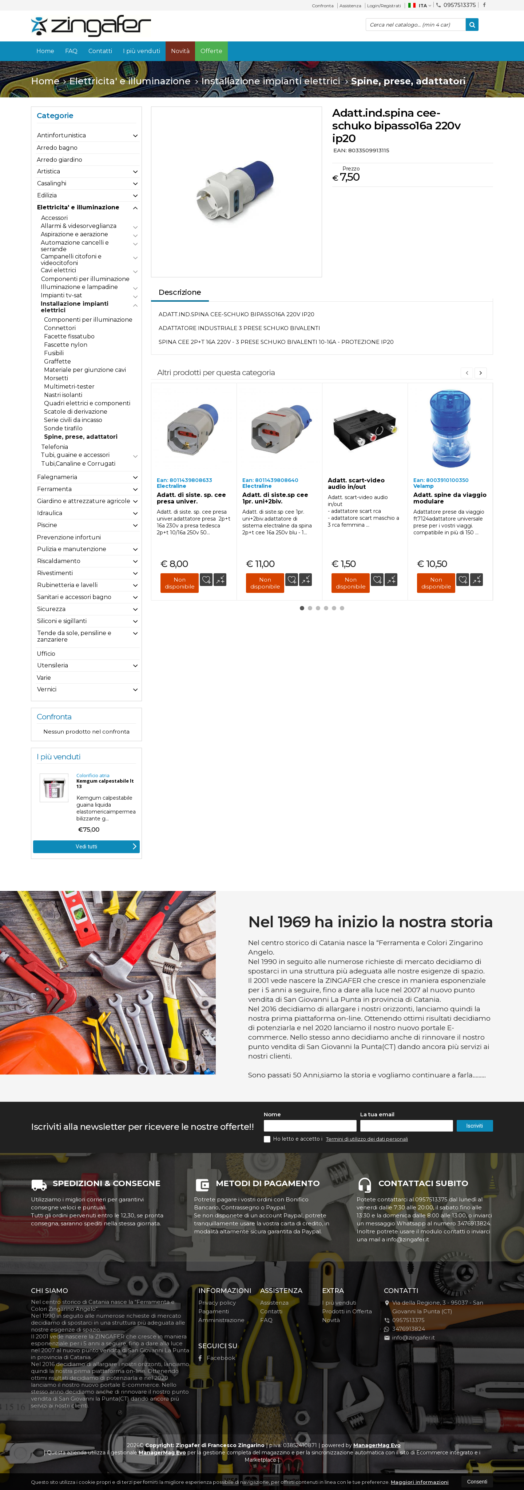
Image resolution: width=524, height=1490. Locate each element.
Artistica (48, 171)
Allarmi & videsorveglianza (78, 225)
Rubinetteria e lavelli (67, 585)
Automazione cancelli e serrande (75, 246)
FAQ (71, 51)
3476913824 (404, 1328)
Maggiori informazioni (420, 1482)
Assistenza (350, 5)
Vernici (46, 689)
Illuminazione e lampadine (79, 287)
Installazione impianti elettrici (74, 307)
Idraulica (49, 513)
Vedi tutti (106, 845)
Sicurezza (51, 609)
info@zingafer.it (409, 1337)
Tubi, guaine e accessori (75, 454)
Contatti (100, 51)
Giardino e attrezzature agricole (83, 501)
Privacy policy (217, 1302)
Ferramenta (54, 489)
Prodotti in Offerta (347, 1311)
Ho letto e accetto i (294, 1139)
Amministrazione (221, 1320)
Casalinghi (51, 183)
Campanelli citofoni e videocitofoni (71, 259)
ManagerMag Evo (377, 1445)
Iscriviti (474, 1125)
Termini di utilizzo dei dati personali (367, 1139)
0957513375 (456, 4)
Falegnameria (57, 477)
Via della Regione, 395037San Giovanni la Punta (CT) (433, 1307)
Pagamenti (213, 1311)
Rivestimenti (55, 573)
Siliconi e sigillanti (62, 621)
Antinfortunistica (61, 135)
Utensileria (52, 665)
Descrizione (180, 292)
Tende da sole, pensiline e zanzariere (74, 636)
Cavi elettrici (58, 270)
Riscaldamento (58, 561)
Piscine (47, 525)
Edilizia (47, 195)
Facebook (216, 1357)
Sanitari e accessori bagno (74, 597)
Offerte (211, 51)
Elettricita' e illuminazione (78, 207)
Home (45, 51)
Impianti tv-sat (61, 295)
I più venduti (141, 51)
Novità (180, 51)
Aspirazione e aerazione (74, 234)
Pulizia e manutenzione (71, 549)
